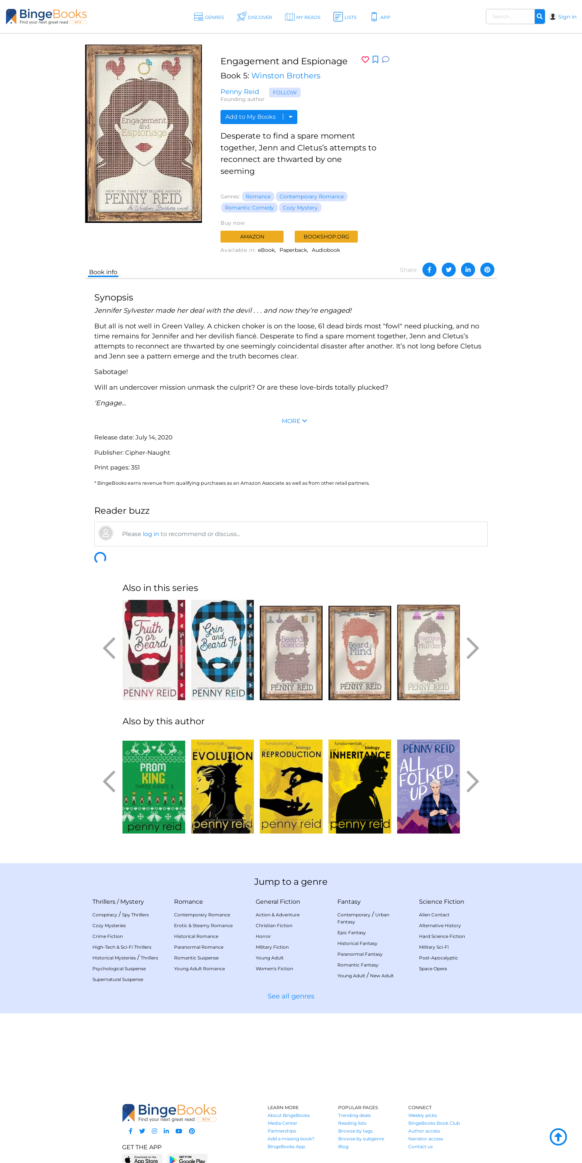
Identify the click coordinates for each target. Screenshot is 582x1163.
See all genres (291, 996)
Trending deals (354, 1115)
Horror (263, 936)
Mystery (132, 901)
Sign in (567, 16)
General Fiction (278, 901)
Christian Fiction (274, 925)
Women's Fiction (274, 968)
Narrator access (425, 1138)
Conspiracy (104, 914)
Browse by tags (355, 1131)
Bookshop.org (326, 236)
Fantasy (349, 901)
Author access (424, 1131)
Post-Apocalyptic (438, 958)
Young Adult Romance (199, 968)
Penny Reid (239, 92)
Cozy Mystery (300, 207)
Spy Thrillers (135, 914)
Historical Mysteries (114, 958)
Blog (343, 1146)
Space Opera (433, 968)
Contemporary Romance (311, 196)
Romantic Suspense (196, 958)
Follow (285, 92)
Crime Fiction (107, 936)
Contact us (420, 1146)
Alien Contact (434, 914)
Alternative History (440, 925)
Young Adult (270, 958)
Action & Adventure (278, 914)
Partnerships (282, 1131)
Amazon (252, 236)
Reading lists (352, 1123)
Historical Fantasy (357, 943)
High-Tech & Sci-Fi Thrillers (121, 947)
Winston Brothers (285, 75)
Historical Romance (196, 936)
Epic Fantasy (351, 932)
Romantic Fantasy (358, 965)
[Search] (539, 16)
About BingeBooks (289, 1115)
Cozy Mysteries (109, 925)
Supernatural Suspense (117, 979)
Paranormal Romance (198, 947)
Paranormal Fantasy (360, 954)
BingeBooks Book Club (434, 1123)
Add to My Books (258, 116)
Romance (258, 196)
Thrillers (103, 901)
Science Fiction (441, 901)
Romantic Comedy (249, 207)
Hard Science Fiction (442, 936)
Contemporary (353, 914)
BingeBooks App (286, 1146)
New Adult (382, 975)
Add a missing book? (291, 1138)
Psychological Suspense (119, 968)
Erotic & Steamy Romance (203, 925)
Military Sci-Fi (434, 947)
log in (151, 533)
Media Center (282, 1123)
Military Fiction (272, 947)
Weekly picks (422, 1115)
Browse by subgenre (361, 1138)
